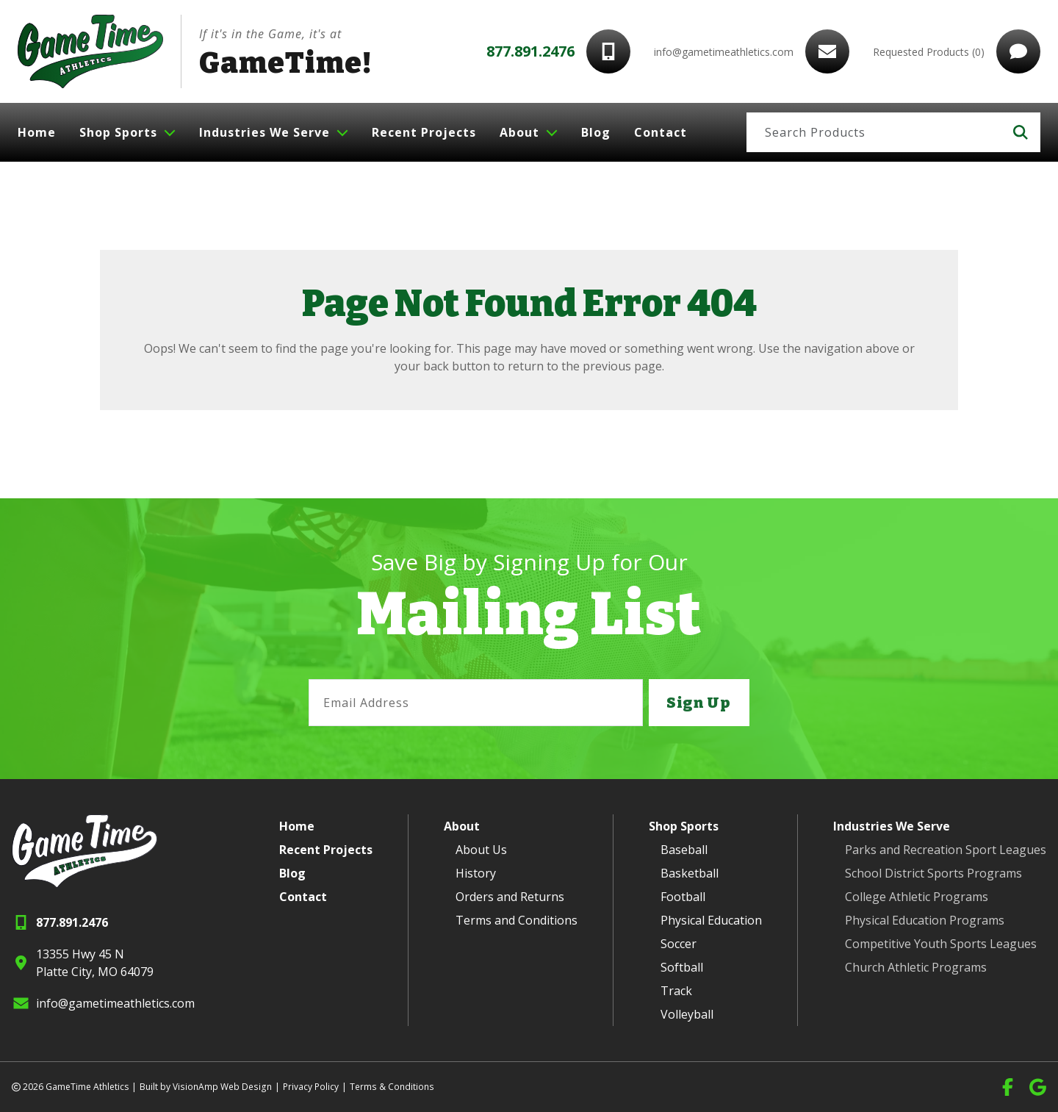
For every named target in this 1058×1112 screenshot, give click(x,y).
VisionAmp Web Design (221, 1086)
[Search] (873, 132)
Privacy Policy (309, 1086)
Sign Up (698, 702)
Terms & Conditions (389, 1086)
